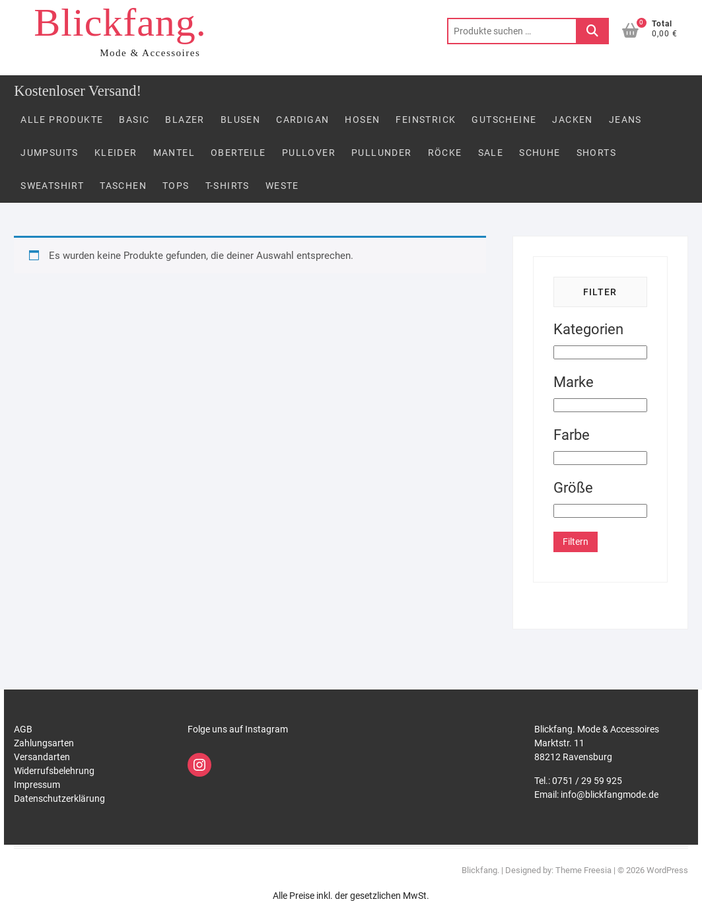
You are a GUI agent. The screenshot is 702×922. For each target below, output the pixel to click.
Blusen (240, 119)
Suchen (592, 31)
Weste (282, 185)
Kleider (115, 152)
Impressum (37, 784)
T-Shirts (227, 185)
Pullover (308, 152)
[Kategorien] (600, 352)
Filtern (575, 541)
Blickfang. (120, 22)
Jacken (572, 119)
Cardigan (302, 119)
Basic (134, 119)
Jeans (625, 119)
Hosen (362, 119)
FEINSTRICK (426, 119)
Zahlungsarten (44, 743)
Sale (491, 152)
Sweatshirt (52, 185)
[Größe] (600, 511)
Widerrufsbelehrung (54, 770)
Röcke (445, 152)
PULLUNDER (381, 152)
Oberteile (238, 152)
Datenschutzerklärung (59, 798)
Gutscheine (504, 119)
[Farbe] (600, 458)
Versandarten (42, 757)
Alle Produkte (61, 119)
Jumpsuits (49, 152)
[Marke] (600, 405)
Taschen (123, 185)
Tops (176, 185)
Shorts (596, 152)
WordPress (667, 870)
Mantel (174, 152)
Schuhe (539, 152)
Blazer (184, 119)
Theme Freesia (583, 870)
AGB (23, 729)
